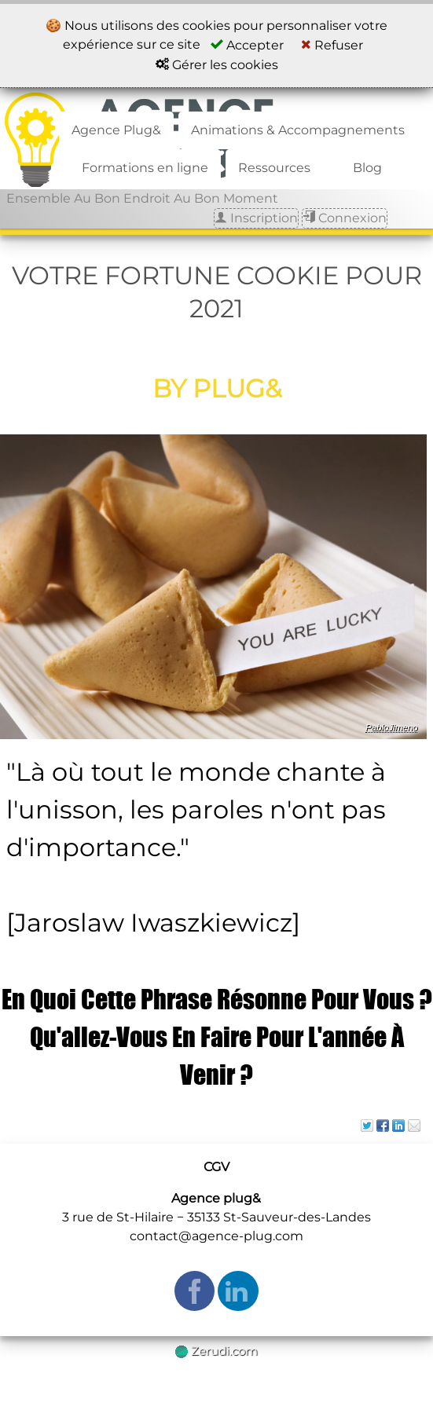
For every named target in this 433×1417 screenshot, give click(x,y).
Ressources (274, 167)
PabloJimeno (391, 727)
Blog (367, 167)
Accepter (247, 45)
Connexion (345, 218)
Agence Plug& (116, 130)
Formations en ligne (145, 167)
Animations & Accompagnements (298, 130)
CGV (216, 1166)
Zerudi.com (216, 1350)
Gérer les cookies (217, 64)
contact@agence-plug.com (216, 1235)
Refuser (332, 45)
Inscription (256, 218)
